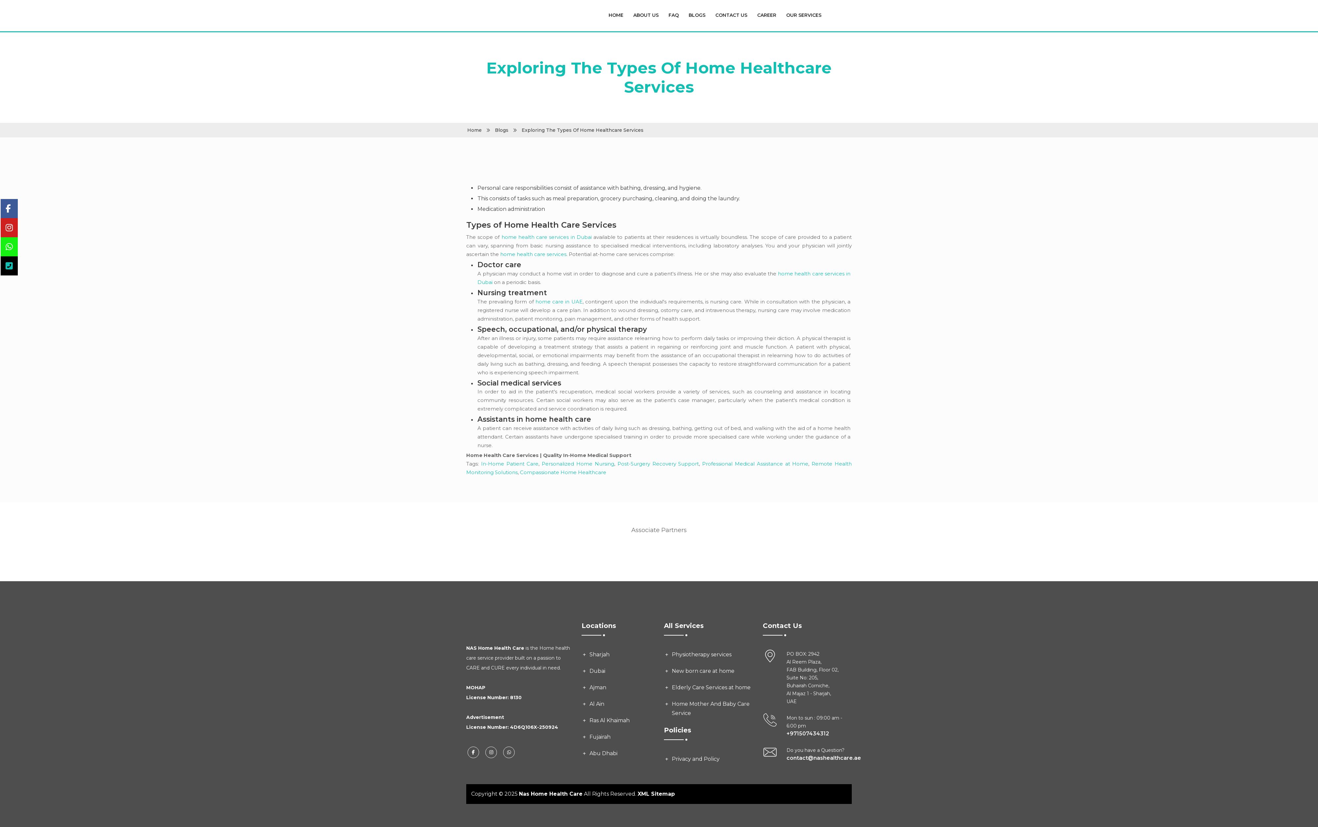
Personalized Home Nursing (578, 464)
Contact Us (731, 15)
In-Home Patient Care (510, 464)
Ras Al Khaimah (609, 720)
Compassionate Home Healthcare (563, 472)
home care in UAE (559, 302)
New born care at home (703, 671)
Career (766, 15)
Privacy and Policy (696, 759)
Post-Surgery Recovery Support (658, 464)
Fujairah (600, 737)
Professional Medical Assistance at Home (755, 464)
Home (616, 15)
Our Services (803, 15)
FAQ (674, 15)
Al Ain (596, 704)
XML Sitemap (656, 794)
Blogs (697, 15)
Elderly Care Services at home (711, 687)
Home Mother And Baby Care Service (711, 708)
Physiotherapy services (701, 654)
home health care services (533, 254)
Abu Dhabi (603, 753)
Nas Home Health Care (551, 794)
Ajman (597, 687)
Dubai (597, 671)
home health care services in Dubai (546, 237)
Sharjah (599, 654)
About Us (646, 15)
